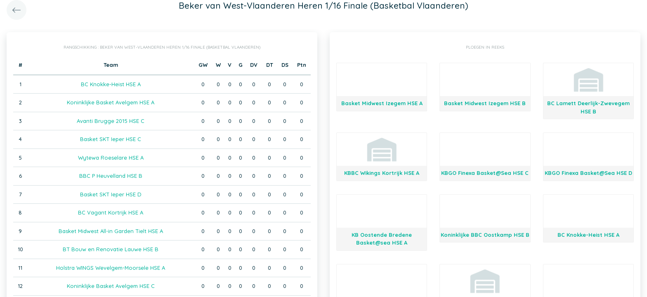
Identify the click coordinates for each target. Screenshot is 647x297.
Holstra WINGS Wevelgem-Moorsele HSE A (110, 267)
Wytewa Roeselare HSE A (111, 157)
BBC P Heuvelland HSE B (110, 175)
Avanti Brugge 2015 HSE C (110, 121)
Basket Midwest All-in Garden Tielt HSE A (111, 231)
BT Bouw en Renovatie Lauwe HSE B (110, 249)
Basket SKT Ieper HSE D (111, 194)
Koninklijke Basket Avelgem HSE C (111, 286)
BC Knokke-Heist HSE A (111, 84)
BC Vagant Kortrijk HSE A (110, 212)
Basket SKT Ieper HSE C (110, 139)
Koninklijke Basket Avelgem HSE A (110, 102)
